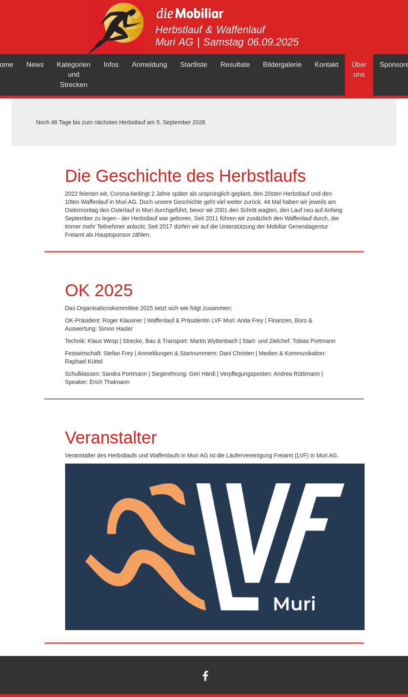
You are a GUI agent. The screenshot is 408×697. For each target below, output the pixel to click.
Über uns (359, 69)
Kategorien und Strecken (74, 75)
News (35, 65)
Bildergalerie (282, 65)
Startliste (193, 65)
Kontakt (326, 65)
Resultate (235, 65)
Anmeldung (149, 65)
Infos (111, 65)
